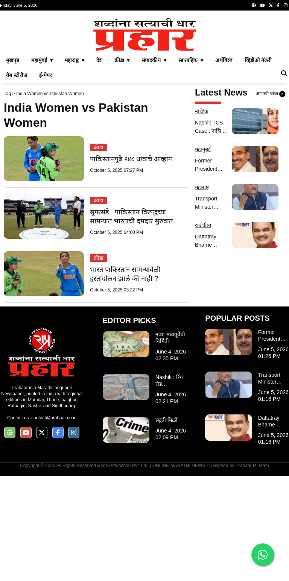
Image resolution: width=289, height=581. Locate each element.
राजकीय (203, 331)
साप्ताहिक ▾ (190, 165)
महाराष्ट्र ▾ (74, 165)
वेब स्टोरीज (16, 180)
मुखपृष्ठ (12, 165)
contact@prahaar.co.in (53, 523)
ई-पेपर (45, 180)
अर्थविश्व (224, 165)
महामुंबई (203, 255)
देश (99, 165)
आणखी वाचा (270, 199)
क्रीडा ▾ (122, 165)
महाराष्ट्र (202, 293)
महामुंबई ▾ (42, 165)
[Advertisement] (144, 67)
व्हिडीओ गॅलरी (258, 165)
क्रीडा (98, 253)
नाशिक (201, 217)
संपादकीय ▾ (153, 165)
